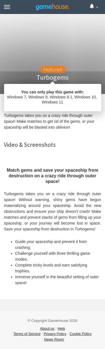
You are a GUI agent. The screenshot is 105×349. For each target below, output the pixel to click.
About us (47, 328)
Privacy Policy (55, 334)
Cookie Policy (80, 334)
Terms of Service (27, 334)
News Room (54, 339)
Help (61, 328)
